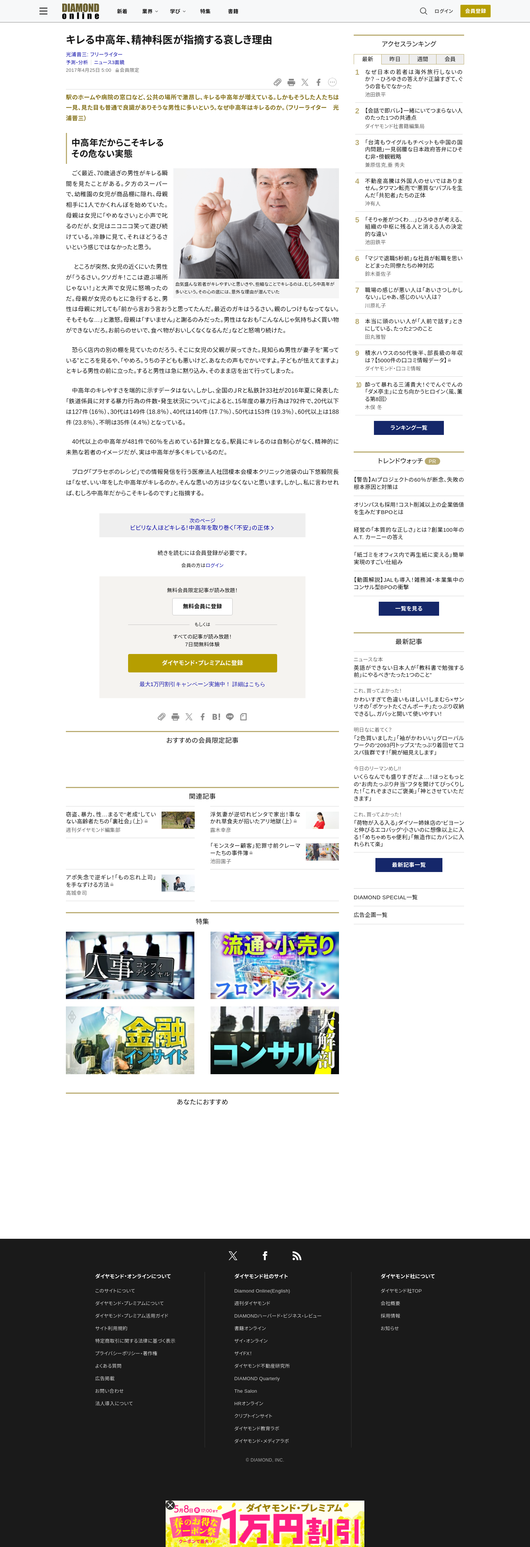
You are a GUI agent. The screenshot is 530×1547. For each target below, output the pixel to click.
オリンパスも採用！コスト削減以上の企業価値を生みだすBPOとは (409, 508)
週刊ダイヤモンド (252, 1303)
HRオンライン (249, 1403)
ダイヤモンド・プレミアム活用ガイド (131, 1316)
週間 (422, 59)
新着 (149, 13)
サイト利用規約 (111, 1328)
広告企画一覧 (371, 915)
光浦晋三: (94, 54)
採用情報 (390, 1316)
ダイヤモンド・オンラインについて (133, 1276)
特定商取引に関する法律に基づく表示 (135, 1341)
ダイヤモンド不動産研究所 (262, 1366)
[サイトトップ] (100, 13)
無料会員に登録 (202, 606)
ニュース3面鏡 (109, 62)
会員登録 (448, 13)
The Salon (245, 1391)
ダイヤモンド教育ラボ (256, 1428)
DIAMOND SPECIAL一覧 (386, 897)
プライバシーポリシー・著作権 (126, 1353)
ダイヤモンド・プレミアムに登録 (202, 663)
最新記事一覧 (409, 865)
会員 (450, 59)
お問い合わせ (109, 1391)
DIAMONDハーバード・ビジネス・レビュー (278, 1316)
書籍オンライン (250, 1328)
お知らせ (390, 1328)
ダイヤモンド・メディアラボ (261, 1441)
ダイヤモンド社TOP (401, 1291)
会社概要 (390, 1303)
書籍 (259, 13)
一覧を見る (409, 608)
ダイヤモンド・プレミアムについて (129, 1303)
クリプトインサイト (253, 1416)
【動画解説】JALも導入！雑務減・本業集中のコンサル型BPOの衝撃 (409, 583)
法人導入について (114, 1403)
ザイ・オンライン (251, 1341)
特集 (232, 13)
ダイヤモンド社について (408, 1276)
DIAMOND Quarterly (257, 1378)
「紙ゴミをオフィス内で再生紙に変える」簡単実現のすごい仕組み (409, 558)
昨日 (395, 59)
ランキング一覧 (409, 428)
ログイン (417, 12)
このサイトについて (115, 1291)
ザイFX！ (243, 1353)
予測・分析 (77, 62)
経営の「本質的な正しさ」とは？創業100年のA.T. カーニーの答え (409, 533)
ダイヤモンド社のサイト (261, 1276)
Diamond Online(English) (262, 1291)
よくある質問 (108, 1366)
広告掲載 (104, 1378)
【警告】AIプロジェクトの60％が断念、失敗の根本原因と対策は (409, 483)
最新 (368, 59)
